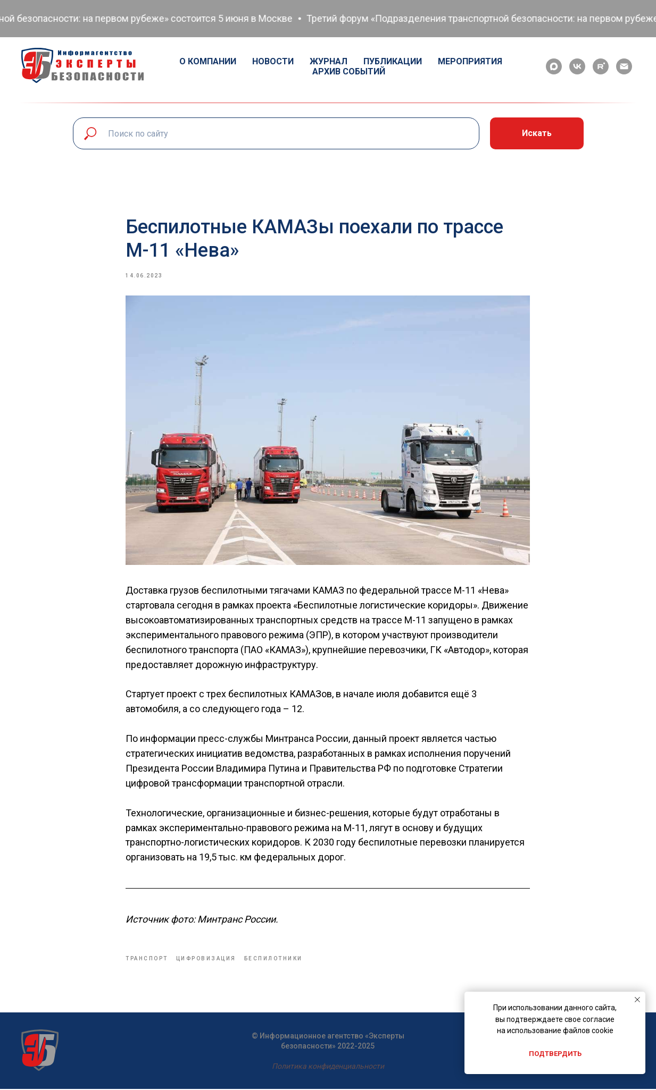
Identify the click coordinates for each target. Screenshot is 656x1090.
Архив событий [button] (348, 71)
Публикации (392, 61)
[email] (624, 66)
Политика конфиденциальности (328, 1067)
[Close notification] (637, 999)
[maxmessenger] (554, 66)
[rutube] (601, 66)
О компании (207, 61)
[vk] (577, 66)
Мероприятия (470, 61)
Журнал (328, 61)
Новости (273, 61)
